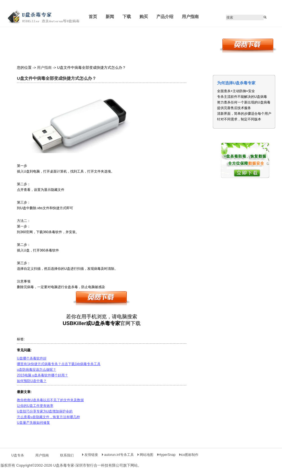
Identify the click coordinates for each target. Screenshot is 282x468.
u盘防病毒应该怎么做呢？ (36, 370)
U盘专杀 (17, 455)
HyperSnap (166, 455)
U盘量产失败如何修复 (33, 423)
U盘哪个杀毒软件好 (32, 358)
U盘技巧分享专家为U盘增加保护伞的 (45, 411)
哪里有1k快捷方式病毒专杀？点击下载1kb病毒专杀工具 (58, 364)
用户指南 (44, 67)
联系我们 (67, 455)
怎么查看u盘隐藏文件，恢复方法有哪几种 (48, 417)
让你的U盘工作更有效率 (35, 406)
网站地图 (145, 455)
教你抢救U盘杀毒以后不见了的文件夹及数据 (50, 400)
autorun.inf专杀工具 (118, 455)
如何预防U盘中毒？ (32, 381)
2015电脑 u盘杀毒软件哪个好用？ (42, 375)
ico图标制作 (188, 455)
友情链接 (90, 455)
